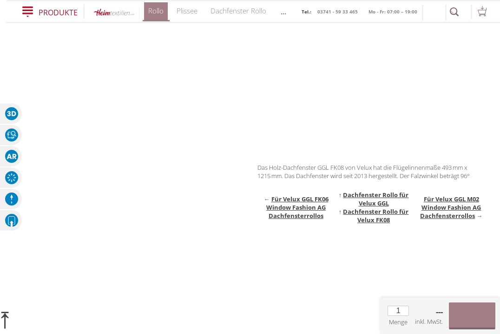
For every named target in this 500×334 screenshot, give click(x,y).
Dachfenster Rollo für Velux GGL (375, 199)
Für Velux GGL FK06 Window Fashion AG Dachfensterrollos (297, 207)
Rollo (156, 13)
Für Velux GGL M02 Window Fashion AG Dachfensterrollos (450, 207)
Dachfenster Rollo (238, 10)
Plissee (187, 10)
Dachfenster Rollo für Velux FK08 (375, 215)
